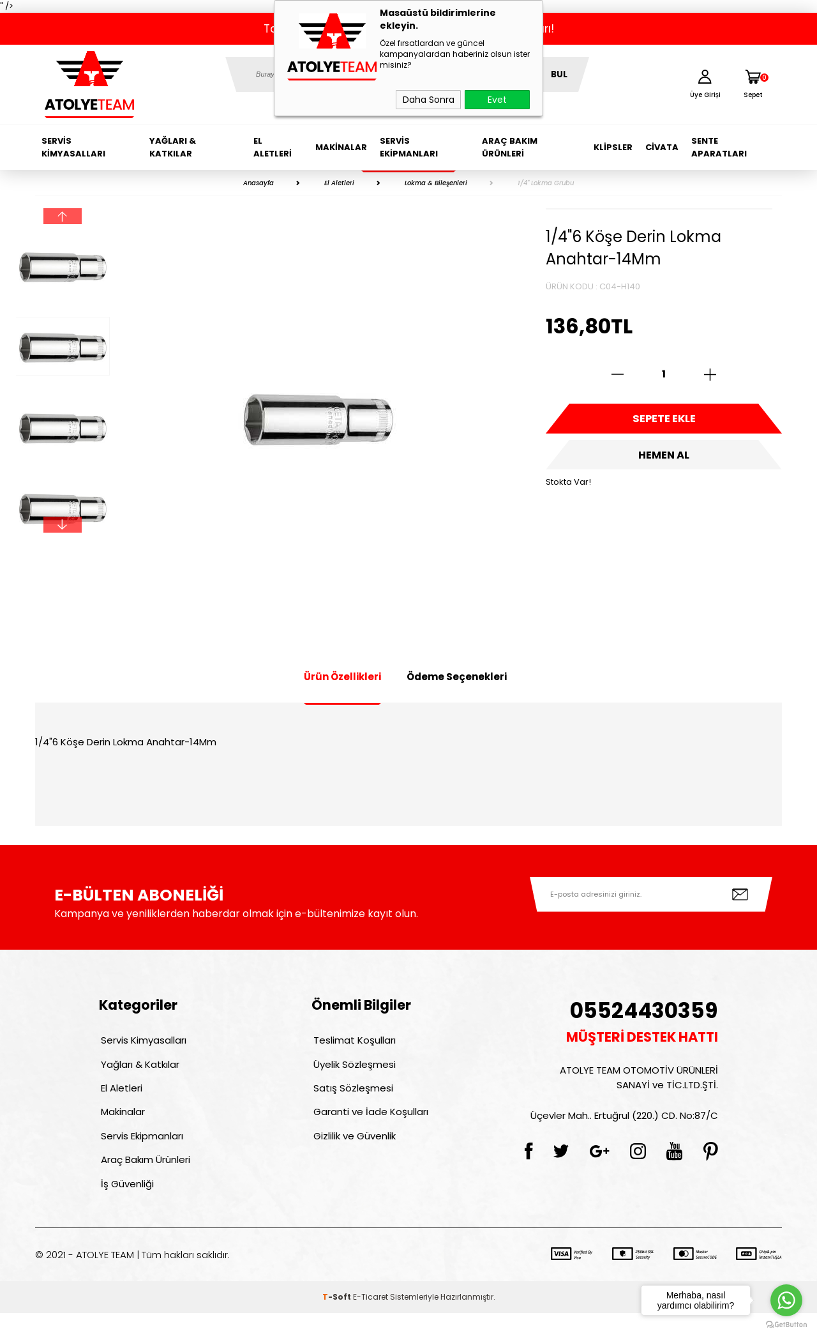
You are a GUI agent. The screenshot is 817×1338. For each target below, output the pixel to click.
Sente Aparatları (719, 147)
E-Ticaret (370, 1321)
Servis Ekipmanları (409, 147)
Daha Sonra (428, 99)
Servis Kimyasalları (73, 147)
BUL (559, 74)
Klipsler (613, 147)
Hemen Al (664, 463)
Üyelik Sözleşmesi (352, 1069)
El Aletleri (272, 147)
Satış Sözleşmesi (351, 1097)
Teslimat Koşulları (352, 1042)
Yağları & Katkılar (172, 147)
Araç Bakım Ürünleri (509, 147)
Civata (661, 147)
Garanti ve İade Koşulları (368, 1124)
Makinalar (341, 147)
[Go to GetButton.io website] (786, 1325)
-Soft (337, 1321)
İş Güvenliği (125, 1206)
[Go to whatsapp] (786, 1300)
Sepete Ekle (663, 421)
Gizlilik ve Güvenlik (352, 1152)
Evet (497, 99)
